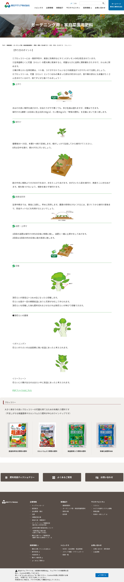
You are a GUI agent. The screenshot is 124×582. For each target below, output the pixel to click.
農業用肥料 (66, 505)
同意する (102, 575)
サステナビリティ (73, 7)
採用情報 (87, 7)
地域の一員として (100, 514)
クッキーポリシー (28, 575)
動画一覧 (66, 555)
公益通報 (96, 552)
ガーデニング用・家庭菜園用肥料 (74, 508)
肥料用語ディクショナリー (20, 477)
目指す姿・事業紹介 (39, 520)
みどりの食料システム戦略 (102, 508)
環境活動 (96, 511)
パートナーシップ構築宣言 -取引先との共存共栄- (41, 524)
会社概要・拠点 (37, 511)
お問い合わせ (100, 7)
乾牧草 (65, 514)
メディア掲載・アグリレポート (73, 552)
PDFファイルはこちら (22, 390)
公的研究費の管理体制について (42, 528)
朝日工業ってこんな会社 (41, 549)
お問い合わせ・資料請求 (101, 549)
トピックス (65, 545)
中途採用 (36, 555)
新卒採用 (36, 552)
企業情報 (49, 7)
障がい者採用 (37, 558)
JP (71, 3)
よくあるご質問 (62, 477)
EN (75, 3)
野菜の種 (66, 511)
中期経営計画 (36, 517)
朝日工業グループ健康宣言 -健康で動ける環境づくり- (42, 536)
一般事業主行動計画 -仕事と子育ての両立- (39, 532)
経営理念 (35, 508)
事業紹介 (59, 7)
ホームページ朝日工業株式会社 (116, 5)
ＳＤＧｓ (96, 505)
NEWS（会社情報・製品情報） (73, 549)
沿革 (33, 514)
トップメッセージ (38, 505)
